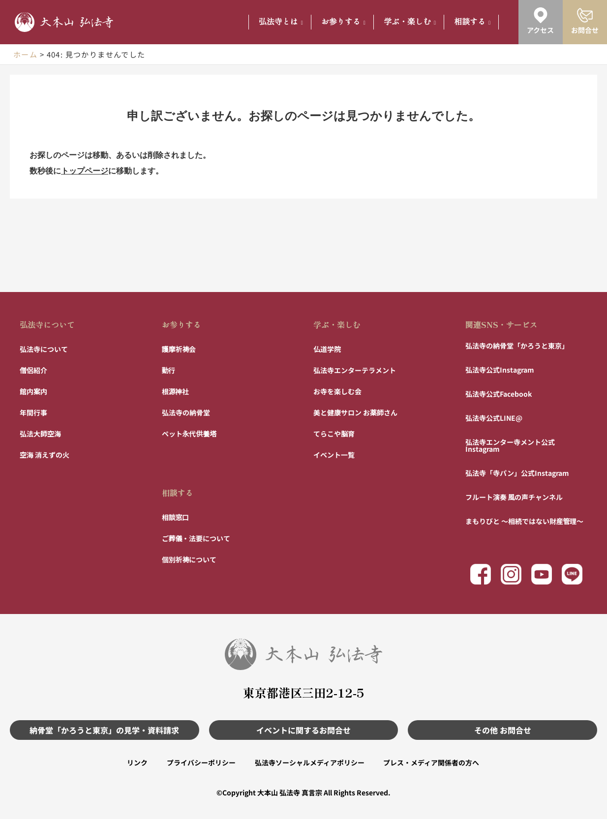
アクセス (540, 30)
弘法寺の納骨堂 (186, 412)
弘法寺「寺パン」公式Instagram (517, 472)
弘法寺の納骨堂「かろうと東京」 (517, 345)
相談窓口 (175, 517)
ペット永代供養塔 (189, 433)
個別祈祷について (189, 559)
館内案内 (33, 391)
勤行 (169, 370)
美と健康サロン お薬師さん (355, 412)
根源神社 (175, 391)
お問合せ (585, 30)
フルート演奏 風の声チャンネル (514, 496)
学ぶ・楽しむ (410, 22)
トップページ (84, 171)
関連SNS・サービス (501, 324)
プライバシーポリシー (200, 762)
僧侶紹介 (33, 370)
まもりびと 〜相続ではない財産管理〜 (524, 521)
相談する (472, 22)
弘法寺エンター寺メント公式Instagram (510, 445)
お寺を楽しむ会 (337, 391)
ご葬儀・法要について (196, 538)
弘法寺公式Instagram (499, 369)
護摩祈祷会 (179, 348)
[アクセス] (540, 15)
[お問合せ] (585, 15)
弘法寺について (47, 324)
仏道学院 (327, 348)
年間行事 (33, 412)
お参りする (343, 22)
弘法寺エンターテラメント (354, 370)
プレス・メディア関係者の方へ (432, 762)
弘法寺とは (281, 22)
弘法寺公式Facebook (498, 393)
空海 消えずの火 (44, 454)
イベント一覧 (334, 454)
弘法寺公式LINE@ (493, 417)
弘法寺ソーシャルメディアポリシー (309, 762)
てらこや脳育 (334, 433)
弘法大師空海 (40, 433)
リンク (136, 762)
